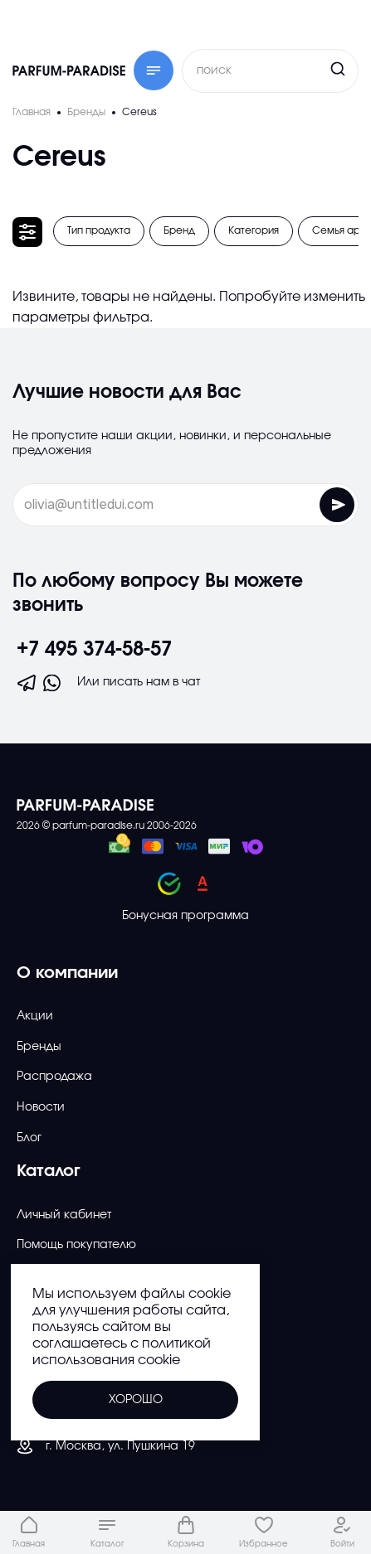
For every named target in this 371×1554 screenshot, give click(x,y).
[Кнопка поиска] (306, 69)
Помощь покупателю (76, 1245)
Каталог (49, 1171)
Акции (35, 1016)
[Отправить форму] (337, 504)
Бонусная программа (185, 916)
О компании (67, 973)
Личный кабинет (64, 1215)
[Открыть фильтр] (27, 232)
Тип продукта (98, 230)
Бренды (39, 1047)
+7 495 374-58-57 (94, 650)
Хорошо (136, 1400)
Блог (29, 1138)
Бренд (179, 230)
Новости (41, 1107)
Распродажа (54, 1076)
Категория (253, 230)
